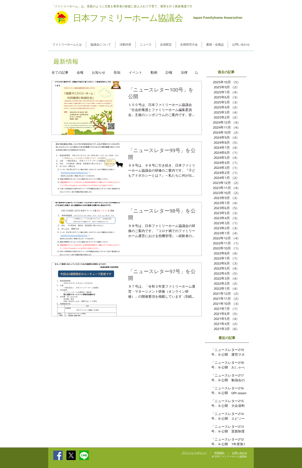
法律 (184, 72)
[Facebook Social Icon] (58, 455)
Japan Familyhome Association (216, 18)
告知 (117, 72)
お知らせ (98, 72)
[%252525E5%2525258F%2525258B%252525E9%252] (84, 455)
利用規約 (219, 452)
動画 (154, 72)
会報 (80, 72)
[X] (71, 455)
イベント (135, 72)
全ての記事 (60, 72)
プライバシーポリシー (194, 452)
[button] (67, 44)
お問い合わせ (239, 452)
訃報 (169, 72)
